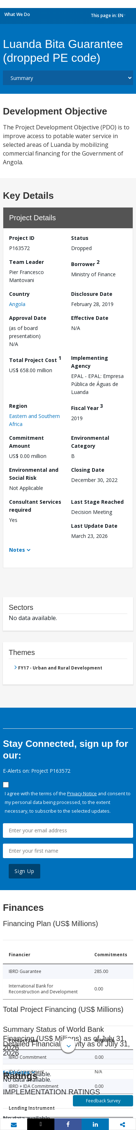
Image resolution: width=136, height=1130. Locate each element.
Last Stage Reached (97, 501)
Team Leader (26, 261)
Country (19, 293)
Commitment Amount (26, 441)
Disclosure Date (91, 293)
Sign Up (24, 871)
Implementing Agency (89, 361)
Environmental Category (90, 441)
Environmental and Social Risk (33, 473)
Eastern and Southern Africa (34, 420)
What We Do (17, 14)
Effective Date (89, 317)
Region (18, 405)
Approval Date (27, 317)
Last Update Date (94, 525)
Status (79, 237)
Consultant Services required (35, 505)
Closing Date (87, 469)
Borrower (85, 263)
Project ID (21, 237)
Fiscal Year (87, 406)
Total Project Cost (35, 358)
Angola (17, 304)
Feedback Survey (103, 1101)
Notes (17, 549)
